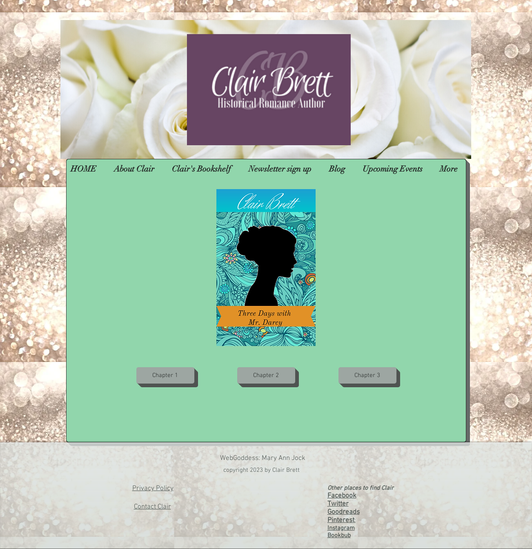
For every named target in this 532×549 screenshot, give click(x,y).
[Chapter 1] (165, 375)
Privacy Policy (153, 488)
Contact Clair (152, 507)
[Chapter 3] (367, 375)
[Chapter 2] (266, 375)
